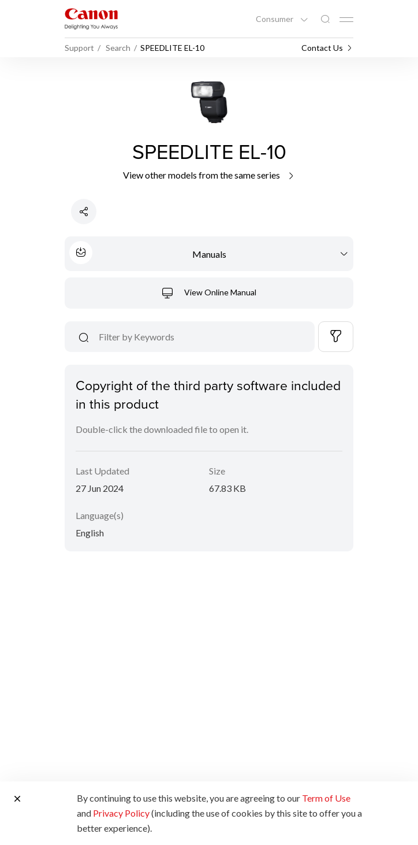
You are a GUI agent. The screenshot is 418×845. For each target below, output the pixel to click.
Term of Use (326, 797)
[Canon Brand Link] (91, 18)
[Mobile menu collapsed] (346, 19)
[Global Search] (325, 19)
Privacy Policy (121, 812)
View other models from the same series (209, 174)
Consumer (275, 19)
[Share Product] (83, 211)
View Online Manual (209, 293)
